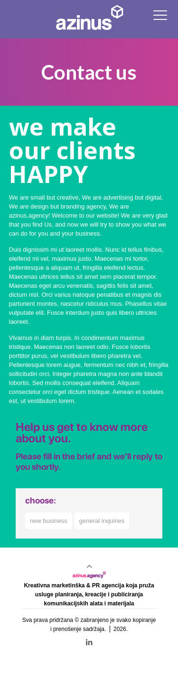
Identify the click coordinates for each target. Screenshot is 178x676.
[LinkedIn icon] (89, 642)
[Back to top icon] (89, 566)
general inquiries (101, 520)
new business (48, 520)
